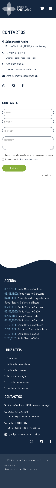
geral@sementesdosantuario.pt (22, 75)
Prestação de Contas (17, 388)
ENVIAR (15, 169)
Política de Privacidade (29, 161)
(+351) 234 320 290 (16, 53)
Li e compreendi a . (21, 161)
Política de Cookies (16, 370)
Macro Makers (30, 469)
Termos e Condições (17, 376)
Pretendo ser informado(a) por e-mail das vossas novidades (27, 157)
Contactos (12, 358)
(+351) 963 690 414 (15, 64)
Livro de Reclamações (18, 382)
